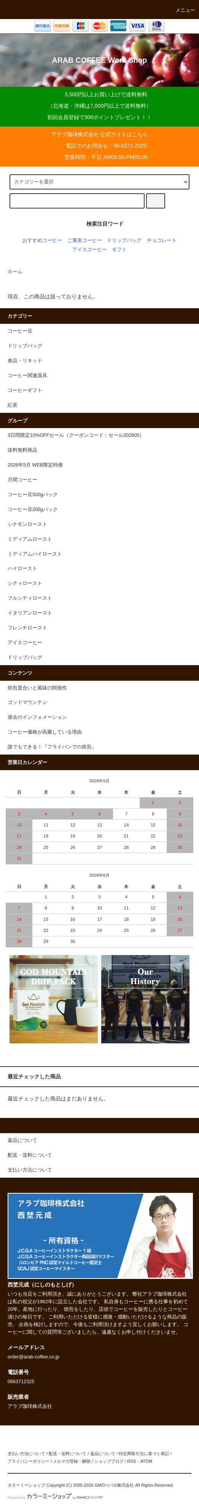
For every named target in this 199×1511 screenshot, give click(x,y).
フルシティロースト (30, 598)
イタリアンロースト (30, 613)
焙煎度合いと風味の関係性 (37, 688)
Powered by (55, 1498)
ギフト (119, 249)
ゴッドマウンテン (27, 702)
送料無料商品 (22, 450)
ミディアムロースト (30, 539)
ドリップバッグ (124, 240)
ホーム (15, 271)
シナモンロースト (27, 524)
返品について (102, 1453)
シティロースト (25, 583)
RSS (131, 1461)
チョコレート (162, 240)
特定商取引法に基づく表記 (144, 1453)
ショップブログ (109, 1461)
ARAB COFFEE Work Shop (99, 60)
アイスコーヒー (89, 249)
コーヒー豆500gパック (33, 494)
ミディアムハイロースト (35, 554)
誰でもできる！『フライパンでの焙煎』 (52, 747)
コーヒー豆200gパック (33, 509)
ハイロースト (22, 568)
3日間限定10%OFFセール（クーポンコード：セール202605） (76, 435)
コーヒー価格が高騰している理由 (45, 732)
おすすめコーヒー (42, 240)
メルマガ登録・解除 (72, 1461)
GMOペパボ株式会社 (114, 1485)
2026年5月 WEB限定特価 (35, 465)
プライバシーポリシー (28, 1461)
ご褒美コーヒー (84, 240)
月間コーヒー (22, 479)
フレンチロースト (27, 628)
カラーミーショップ (26, 1485)
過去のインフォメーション (37, 717)
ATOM (146, 1461)
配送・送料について (67, 1453)
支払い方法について (26, 1453)
